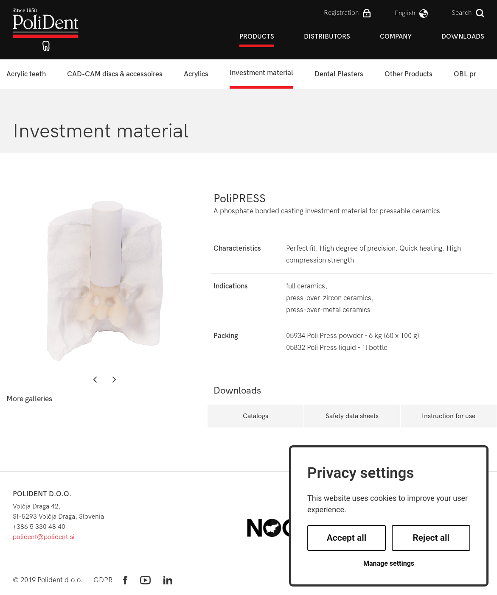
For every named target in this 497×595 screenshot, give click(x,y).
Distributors (327, 36)
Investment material (261, 73)
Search (462, 12)
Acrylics (196, 74)
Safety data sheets (352, 415)
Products (256, 36)
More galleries (29, 399)
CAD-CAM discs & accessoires (115, 74)
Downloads (462, 36)
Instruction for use (448, 415)
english (404, 13)
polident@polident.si (44, 536)
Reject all (431, 538)
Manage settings (388, 563)
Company (396, 36)
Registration (341, 12)
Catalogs (255, 415)
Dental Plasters (338, 74)
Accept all (347, 538)
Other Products (408, 74)
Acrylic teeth (26, 74)
